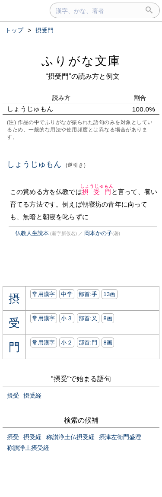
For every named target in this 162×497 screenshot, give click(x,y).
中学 (67, 294)
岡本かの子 (98, 233)
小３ (67, 318)
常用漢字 (43, 294)
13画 (109, 294)
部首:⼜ (88, 318)
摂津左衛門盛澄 (120, 436)
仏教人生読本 (32, 233)
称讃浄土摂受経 (28, 447)
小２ (67, 342)
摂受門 (97, 191)
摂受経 (32, 395)
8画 (107, 318)
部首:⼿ (88, 294)
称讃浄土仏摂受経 (70, 436)
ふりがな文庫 (81, 60)
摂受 (13, 395)
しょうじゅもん (46, 164)
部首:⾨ (88, 342)
